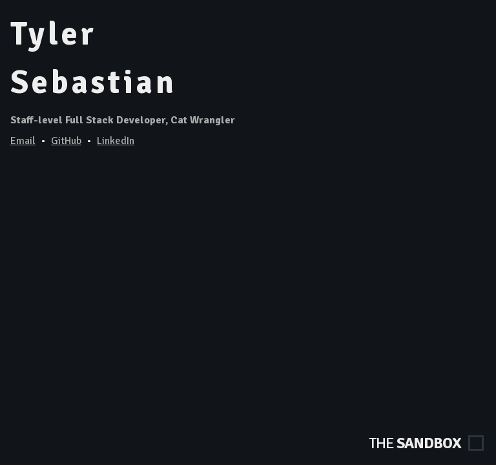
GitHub (66, 140)
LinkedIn (115, 140)
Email (23, 140)
